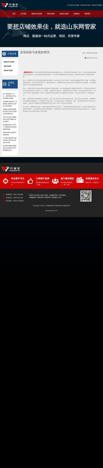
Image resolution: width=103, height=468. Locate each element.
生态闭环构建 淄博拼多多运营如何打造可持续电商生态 (10, 148)
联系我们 (88, 14)
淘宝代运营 (50, 14)
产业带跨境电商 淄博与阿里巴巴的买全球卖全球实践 (10, 140)
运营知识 (77, 14)
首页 (13, 14)
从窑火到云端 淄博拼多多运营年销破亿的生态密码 (10, 119)
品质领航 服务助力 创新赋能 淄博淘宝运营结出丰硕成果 (10, 104)
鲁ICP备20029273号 (51, 211)
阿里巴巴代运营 (37, 14)
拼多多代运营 (64, 14)
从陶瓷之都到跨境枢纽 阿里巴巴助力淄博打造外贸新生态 (10, 111)
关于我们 (23, 14)
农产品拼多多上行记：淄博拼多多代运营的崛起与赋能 (9, 96)
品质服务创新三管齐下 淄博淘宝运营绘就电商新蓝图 (10, 127)
